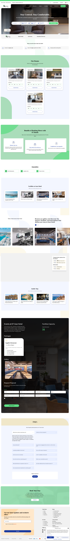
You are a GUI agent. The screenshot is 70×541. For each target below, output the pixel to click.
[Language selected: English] (66, 2)
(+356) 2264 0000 (55, 526)
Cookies (20, 538)
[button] (68, 528)
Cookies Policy (55, 539)
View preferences (65, 537)
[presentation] (11, 401)
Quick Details (20, 36)
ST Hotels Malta (6, 538)
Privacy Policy (60, 539)
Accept (50, 537)
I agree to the (11, 398)
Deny (58, 537)
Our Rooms (30, 36)
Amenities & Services (41, 36)
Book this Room (15, 87)
